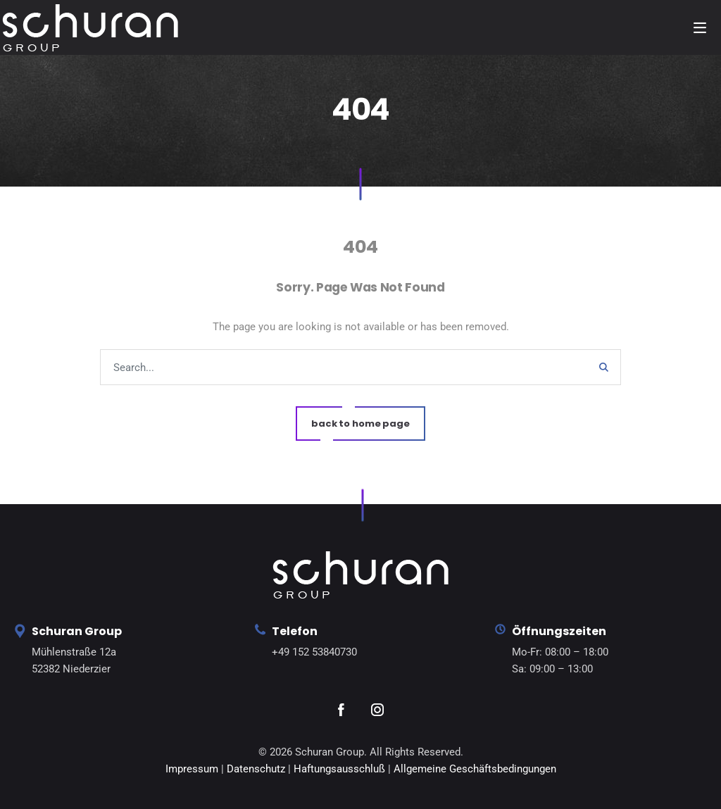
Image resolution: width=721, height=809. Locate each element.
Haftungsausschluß (341, 769)
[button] (31, 778)
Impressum (191, 769)
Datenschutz (256, 769)
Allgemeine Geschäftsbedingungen (475, 769)
